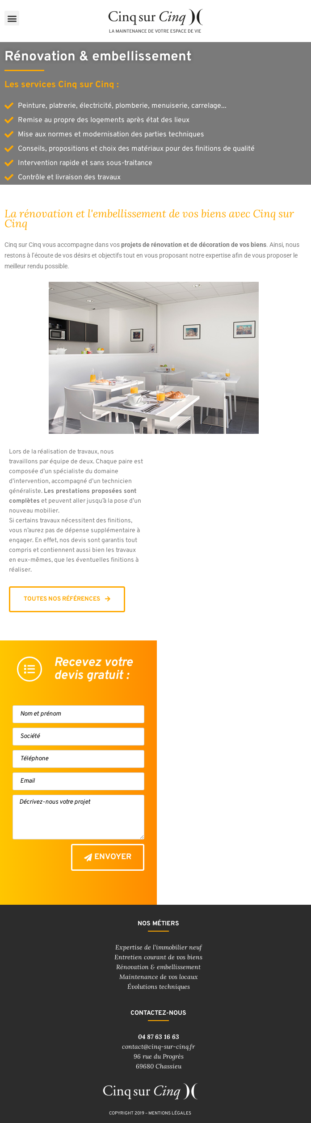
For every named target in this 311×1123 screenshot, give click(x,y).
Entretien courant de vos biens (158, 957)
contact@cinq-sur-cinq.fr (158, 1046)
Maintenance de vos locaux (158, 977)
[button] (11, 18)
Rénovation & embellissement (158, 967)
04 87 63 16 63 (158, 1037)
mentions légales (169, 1113)
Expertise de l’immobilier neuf (158, 947)
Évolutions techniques (158, 987)
